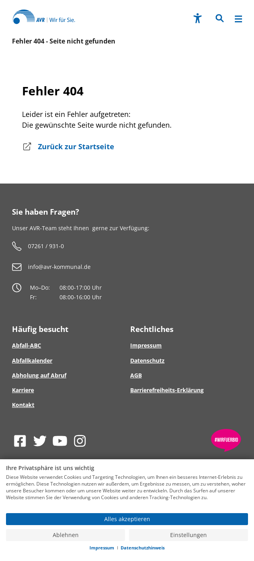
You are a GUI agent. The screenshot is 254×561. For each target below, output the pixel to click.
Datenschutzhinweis (143, 548)
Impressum (101, 548)
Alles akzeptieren (127, 519)
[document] (127, 488)
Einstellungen (188, 535)
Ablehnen (66, 535)
